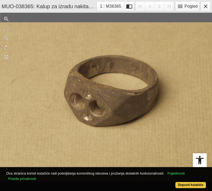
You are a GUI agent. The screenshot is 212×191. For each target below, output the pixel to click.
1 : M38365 (112, 5)
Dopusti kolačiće (190, 185)
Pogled (187, 6)
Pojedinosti (176, 173)
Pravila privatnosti (22, 179)
